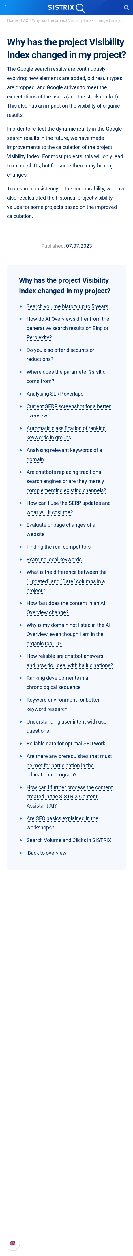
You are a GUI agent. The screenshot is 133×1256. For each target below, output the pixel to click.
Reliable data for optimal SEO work (66, 743)
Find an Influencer (66, 1089)
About (67, 996)
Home (12, 20)
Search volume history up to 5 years (67, 306)
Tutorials (67, 1164)
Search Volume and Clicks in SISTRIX (69, 840)
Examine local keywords (54, 559)
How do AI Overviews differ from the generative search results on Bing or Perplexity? (68, 328)
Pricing (66, 1062)
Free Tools (66, 1155)
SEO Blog (66, 1146)
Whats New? (66, 1203)
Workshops (66, 1128)
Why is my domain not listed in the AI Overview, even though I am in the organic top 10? (68, 634)
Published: (53, 246)
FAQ (25, 20)
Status (66, 1230)
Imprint (66, 1033)
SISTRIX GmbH (66, 985)
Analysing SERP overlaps (55, 394)
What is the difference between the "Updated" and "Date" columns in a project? (67, 581)
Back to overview (47, 853)
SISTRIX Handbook (66, 1193)
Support (66, 1183)
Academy (66, 1137)
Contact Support (66, 1221)
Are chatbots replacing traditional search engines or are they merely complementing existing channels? (66, 481)
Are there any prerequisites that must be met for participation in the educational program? (69, 765)
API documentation (66, 1212)
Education (66, 1014)
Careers (67, 1005)
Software (66, 1051)
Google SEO (67, 1071)
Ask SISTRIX (66, 1118)
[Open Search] (127, 7)
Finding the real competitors (59, 547)
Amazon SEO (66, 1080)
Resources (66, 1108)
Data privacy (66, 1023)
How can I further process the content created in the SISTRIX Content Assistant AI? (70, 796)
